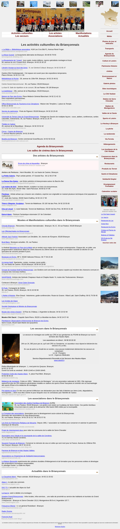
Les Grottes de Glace (10, 301)
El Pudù (5, 288)
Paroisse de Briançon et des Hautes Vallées (18, 450)
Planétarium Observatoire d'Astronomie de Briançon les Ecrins (25, 321)
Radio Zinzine (7, 511)
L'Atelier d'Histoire (8, 295)
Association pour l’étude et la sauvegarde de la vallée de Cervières (27, 436)
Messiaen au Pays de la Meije (21, 248)
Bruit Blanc (6, 242)
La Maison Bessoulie (9, 461)
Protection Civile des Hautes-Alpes (15, 374)
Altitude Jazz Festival (10, 237)
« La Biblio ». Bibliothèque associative (16, 49)
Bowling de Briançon (9, 139)
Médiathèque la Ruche (10, 79)
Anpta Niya (104, 224)
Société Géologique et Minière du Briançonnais (19, 306)
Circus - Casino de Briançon (12, 131)
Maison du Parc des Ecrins (12, 96)
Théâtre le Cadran (8, 124)
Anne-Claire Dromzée (26, 283)
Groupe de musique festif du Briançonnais (17, 270)
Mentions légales (60, 526)
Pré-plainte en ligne (9, 391)
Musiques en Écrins (9, 257)
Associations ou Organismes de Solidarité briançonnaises (23, 456)
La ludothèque (7, 91)
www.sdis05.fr (59, 360)
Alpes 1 (4, 482)
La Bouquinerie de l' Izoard (12, 60)
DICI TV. (5, 488)
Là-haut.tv (5, 493)
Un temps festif (7, 262)
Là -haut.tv (104, 217)
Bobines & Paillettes (107, 235)
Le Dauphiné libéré (9, 477)
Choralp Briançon (8, 226)
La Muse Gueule (8, 55)
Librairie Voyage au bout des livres (14, 68)
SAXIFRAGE (6, 277)
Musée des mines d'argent (11, 312)
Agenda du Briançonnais (50, 146)
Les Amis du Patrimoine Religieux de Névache (19, 423)
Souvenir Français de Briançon (13, 443)
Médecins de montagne (10, 381)
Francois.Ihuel (7, 517)
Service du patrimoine (10, 111)
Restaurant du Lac (107, 220)
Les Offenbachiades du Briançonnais (15, 231)
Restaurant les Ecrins (108, 227)
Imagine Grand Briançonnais (12, 496)
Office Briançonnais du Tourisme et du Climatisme (20, 104)
